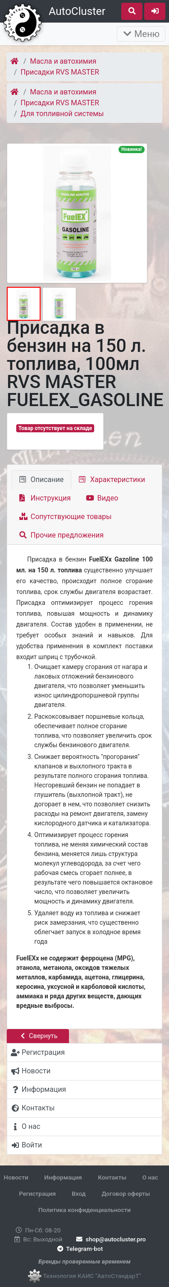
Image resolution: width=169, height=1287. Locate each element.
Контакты (112, 1177)
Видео (102, 498)
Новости (16, 1177)
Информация (63, 1177)
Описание (41, 479)
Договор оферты (125, 1193)
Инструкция (45, 498)
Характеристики (112, 479)
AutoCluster (77, 11)
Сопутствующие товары (65, 516)
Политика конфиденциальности (84, 1209)
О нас (150, 1177)
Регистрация (37, 1193)
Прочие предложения (61, 535)
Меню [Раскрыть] (141, 33)
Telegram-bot (79, 1248)
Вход (79, 1193)
